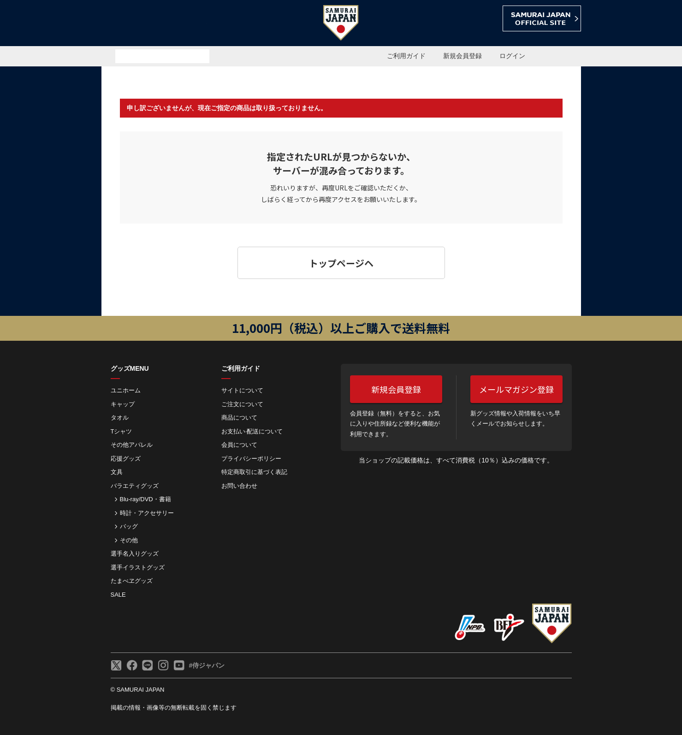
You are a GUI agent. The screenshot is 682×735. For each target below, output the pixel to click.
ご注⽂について (242, 404)
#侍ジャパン (207, 665)
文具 (117, 471)
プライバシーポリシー (251, 458)
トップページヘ (341, 263)
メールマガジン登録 (516, 389)
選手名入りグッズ (135, 553)
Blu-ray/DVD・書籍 (145, 499)
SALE (118, 594)
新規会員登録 (462, 55)
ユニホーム (126, 390)
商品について (239, 417)
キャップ (123, 404)
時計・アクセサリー (147, 513)
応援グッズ (126, 458)
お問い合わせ (239, 485)
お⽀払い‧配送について (252, 431)
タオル (120, 417)
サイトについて (242, 390)
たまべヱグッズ (132, 580)
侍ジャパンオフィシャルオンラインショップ (154, 23)
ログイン (512, 55)
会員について (239, 444)
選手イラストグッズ (138, 567)
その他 (129, 540)
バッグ (129, 526)
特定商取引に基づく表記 (254, 471)
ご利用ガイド (406, 55)
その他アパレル (132, 444)
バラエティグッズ (135, 485)
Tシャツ (121, 431)
